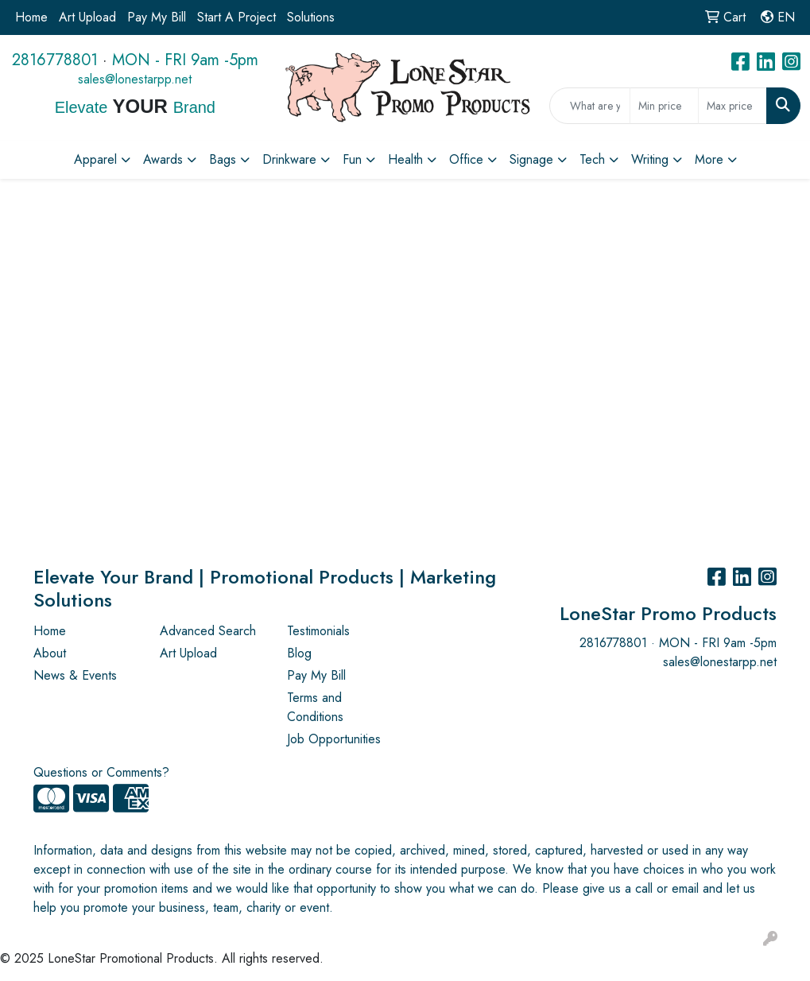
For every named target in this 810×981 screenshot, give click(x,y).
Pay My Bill (156, 17)
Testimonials (318, 631)
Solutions (311, 17)
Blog (299, 653)
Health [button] (405, 159)
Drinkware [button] (289, 159)
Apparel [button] (95, 159)
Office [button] (466, 159)
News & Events (75, 675)
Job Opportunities (334, 739)
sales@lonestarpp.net (135, 79)
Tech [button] (592, 159)
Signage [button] (531, 159)
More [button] (709, 159)
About (49, 653)
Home (31, 17)
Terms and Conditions (315, 707)
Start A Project (236, 17)
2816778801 (55, 60)
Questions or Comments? (101, 772)
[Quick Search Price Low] (664, 105)
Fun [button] (352, 159)
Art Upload (87, 17)
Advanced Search (208, 631)
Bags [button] (222, 159)
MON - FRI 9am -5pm (185, 60)
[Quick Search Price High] (732, 105)
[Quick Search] (589, 105)
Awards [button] (163, 159)
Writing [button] (650, 159)
